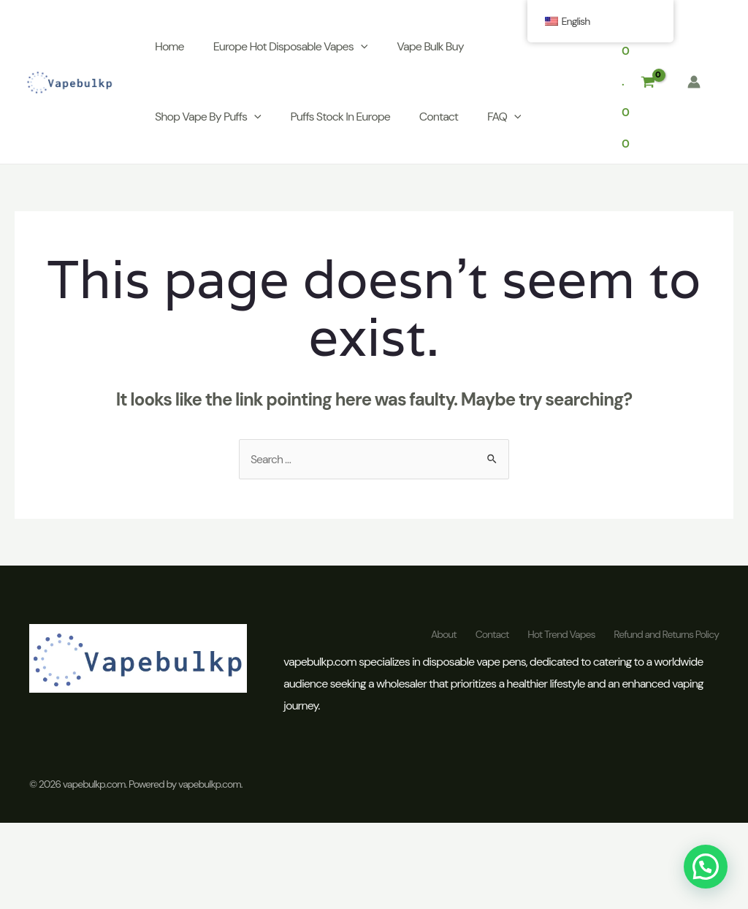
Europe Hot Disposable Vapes (293, 48)
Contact (441, 118)
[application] (363, 48)
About (432, 637)
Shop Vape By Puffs (211, 118)
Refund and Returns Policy (666, 637)
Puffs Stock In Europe (343, 118)
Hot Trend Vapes (557, 637)
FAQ (507, 118)
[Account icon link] (694, 83)
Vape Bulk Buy (433, 48)
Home (172, 48)
